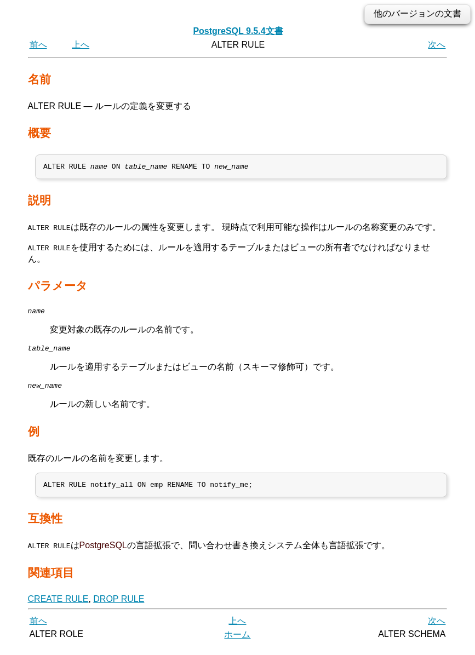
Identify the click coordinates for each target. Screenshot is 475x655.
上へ (80, 44)
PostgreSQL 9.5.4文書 (238, 31)
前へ (38, 44)
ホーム (237, 642)
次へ (436, 44)
